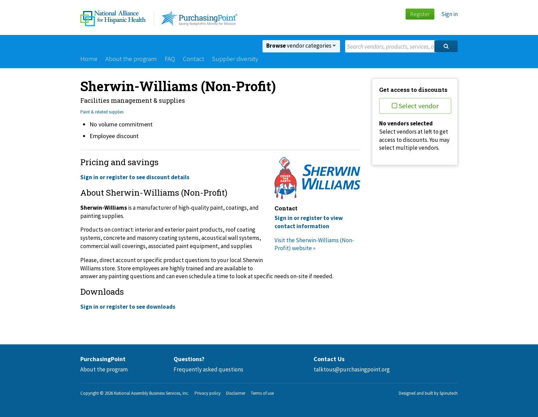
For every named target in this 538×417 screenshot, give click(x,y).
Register (420, 14)
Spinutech (449, 393)
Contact (193, 58)
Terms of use (262, 393)
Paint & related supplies (102, 112)
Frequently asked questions (208, 369)
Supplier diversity (235, 58)
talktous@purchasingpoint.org (352, 369)
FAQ (170, 58)
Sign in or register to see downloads (127, 306)
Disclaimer (235, 393)
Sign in (449, 14)
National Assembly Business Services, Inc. (151, 393)
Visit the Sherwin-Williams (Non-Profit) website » (314, 244)
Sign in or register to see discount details (134, 177)
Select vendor (415, 105)
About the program (131, 58)
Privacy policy (208, 393)
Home (88, 58)
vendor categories (301, 45)
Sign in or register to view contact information (308, 222)
